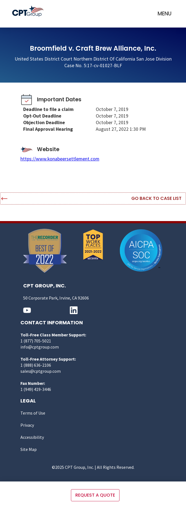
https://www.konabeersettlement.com (59, 159)
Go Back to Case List (156, 198)
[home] (29, 11)
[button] (165, 14)
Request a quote (95, 495)
